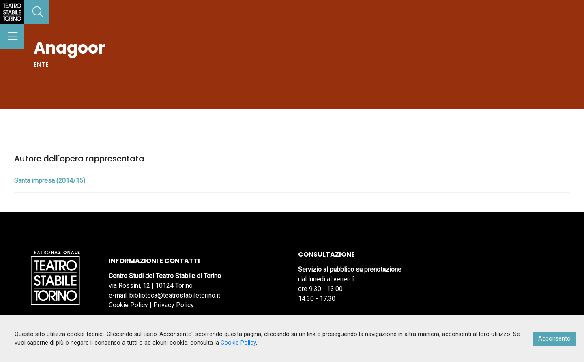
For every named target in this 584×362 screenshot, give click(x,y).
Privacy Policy (173, 305)
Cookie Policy (128, 305)
